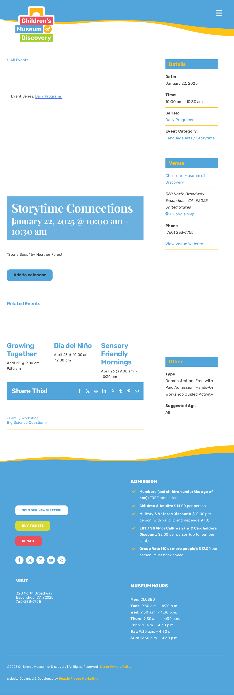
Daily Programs (179, 119)
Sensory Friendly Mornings (116, 354)
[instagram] (40, 560)
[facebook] (19, 560)
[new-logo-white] (52, 478)
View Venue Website (184, 244)
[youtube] (51, 560)
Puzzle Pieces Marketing (79, 679)
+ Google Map (181, 214)
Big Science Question (26, 422)
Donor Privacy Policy (116, 667)
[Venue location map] (191, 294)
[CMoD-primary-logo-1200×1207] (34, 6)
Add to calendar (29, 275)
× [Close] (141, 73)
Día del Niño (73, 346)
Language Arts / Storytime (190, 138)
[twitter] (30, 560)
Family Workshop (24, 418)
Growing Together (22, 350)
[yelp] (61, 560)
